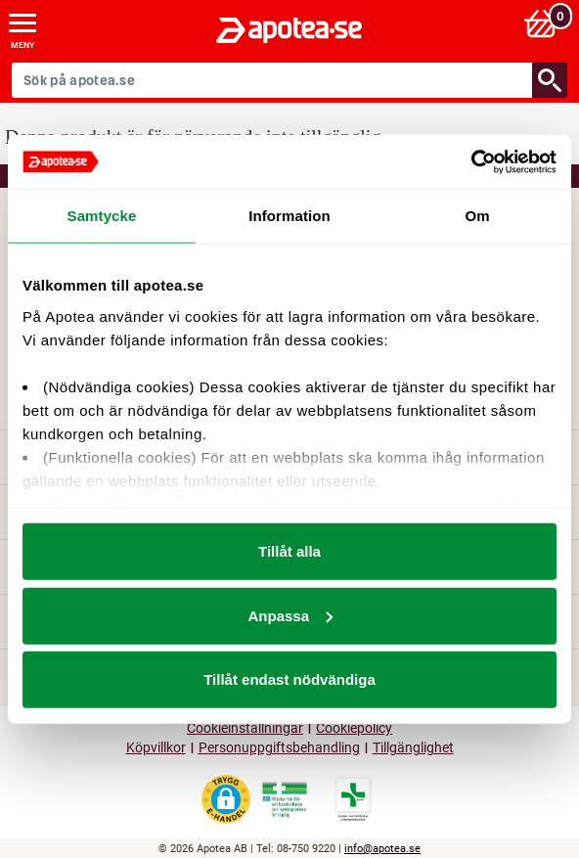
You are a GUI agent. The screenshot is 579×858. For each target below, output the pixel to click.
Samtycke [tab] (102, 215)
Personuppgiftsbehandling (279, 748)
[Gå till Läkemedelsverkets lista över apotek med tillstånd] (354, 799)
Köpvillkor (156, 748)
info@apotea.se (382, 848)
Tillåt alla (289, 551)
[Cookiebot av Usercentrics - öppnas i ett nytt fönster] (471, 161)
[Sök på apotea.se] (272, 80)
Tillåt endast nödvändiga (289, 679)
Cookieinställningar (245, 728)
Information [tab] (289, 215)
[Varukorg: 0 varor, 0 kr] (543, 23)
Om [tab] (477, 215)
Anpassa (290, 615)
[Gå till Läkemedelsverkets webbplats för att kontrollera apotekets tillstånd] (284, 800)
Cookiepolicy (354, 728)
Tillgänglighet (413, 748)
